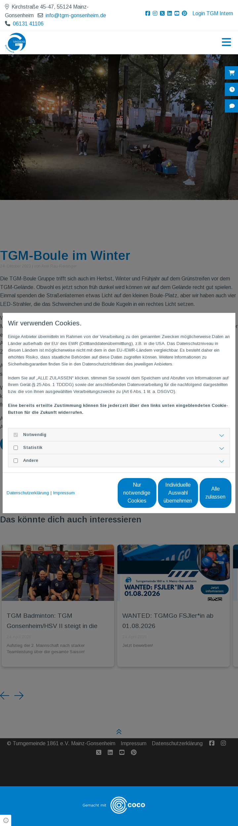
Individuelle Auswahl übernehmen (138, 496)
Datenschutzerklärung (28, 481)
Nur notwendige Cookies (75, 496)
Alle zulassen (201, 496)
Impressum (64, 481)
